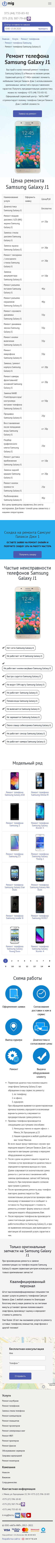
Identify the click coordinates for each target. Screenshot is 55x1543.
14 (42, 966)
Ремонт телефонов (30, 39)
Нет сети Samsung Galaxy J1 (20, 648)
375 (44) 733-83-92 (16, 13)
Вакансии (6, 1477)
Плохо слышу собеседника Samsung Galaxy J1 (29, 725)
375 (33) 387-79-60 (16, 18)
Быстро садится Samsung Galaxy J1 (24, 676)
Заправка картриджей (12, 1455)
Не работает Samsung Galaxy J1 (22, 692)
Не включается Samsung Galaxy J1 (23, 709)
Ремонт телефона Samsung (18, 42)
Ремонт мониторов (10, 1460)
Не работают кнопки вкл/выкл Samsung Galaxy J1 (27, 668)
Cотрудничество (9, 1482)
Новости (6, 1472)
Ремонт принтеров (10, 1440)
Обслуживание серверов (13, 1450)
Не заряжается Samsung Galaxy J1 (23, 717)
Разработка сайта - (19, 1538)
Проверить (43, 29)
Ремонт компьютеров (11, 1415)
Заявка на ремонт (27, 113)
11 (20, 966)
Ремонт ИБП (7, 1435)
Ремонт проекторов (11, 1425)
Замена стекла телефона (13, 1410)
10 (12, 966)
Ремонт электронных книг (13, 1430)
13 (34, 966)
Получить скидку (27, 554)
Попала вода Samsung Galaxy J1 (22, 701)
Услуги (15, 39)
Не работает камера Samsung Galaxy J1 (26, 741)
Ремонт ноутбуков (10, 1400)
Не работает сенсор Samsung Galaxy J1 (26, 733)
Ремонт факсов (9, 1445)
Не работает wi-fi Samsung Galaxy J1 (24, 656)
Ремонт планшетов (10, 1420)
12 (27, 966)
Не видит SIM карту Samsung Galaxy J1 (26, 684)
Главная (5, 39)
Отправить (20, 1376)
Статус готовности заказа (17, 24)
